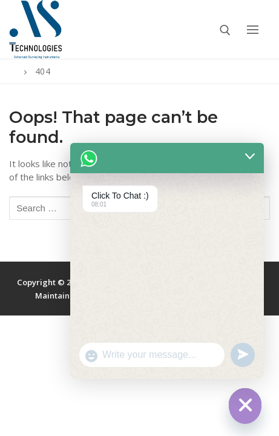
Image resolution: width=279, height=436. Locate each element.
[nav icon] (252, 29)
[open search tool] (225, 30)
